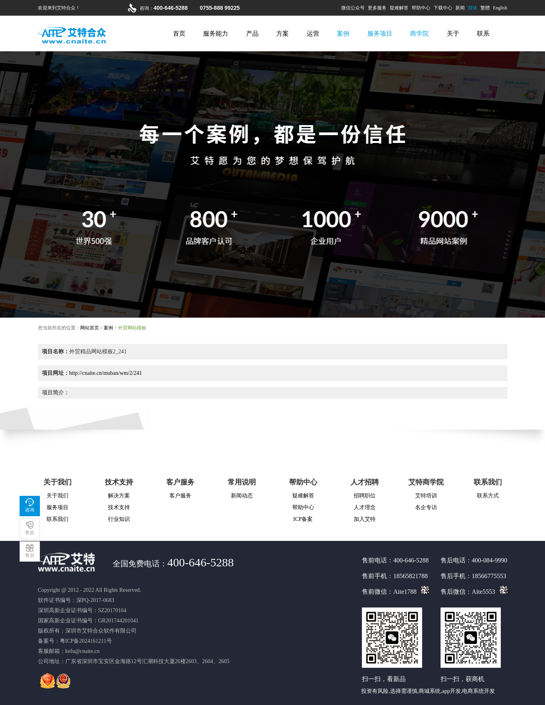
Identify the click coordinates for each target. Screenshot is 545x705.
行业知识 (119, 519)
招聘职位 (365, 496)
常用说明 (242, 482)
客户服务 (180, 482)
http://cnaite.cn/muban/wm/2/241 (105, 373)
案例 (343, 33)
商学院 (419, 33)
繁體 (485, 8)
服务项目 (379, 33)
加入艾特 (365, 519)
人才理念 (365, 507)
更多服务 (377, 8)
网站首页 (89, 328)
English (500, 8)
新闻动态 (242, 496)
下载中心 (442, 8)
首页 (179, 33)
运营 (313, 33)
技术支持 (119, 482)
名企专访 (426, 507)
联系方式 (488, 496)
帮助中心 (421, 8)
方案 (282, 33)
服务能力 (215, 33)
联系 (483, 33)
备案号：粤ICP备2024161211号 (75, 641)
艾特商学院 (426, 482)
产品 (252, 33)
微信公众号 (353, 8)
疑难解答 (399, 8)
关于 (453, 33)
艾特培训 (426, 496)
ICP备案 (303, 519)
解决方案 (119, 496)
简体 (472, 8)
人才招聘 (365, 482)
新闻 (460, 8)
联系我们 (57, 519)
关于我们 (57, 482)
